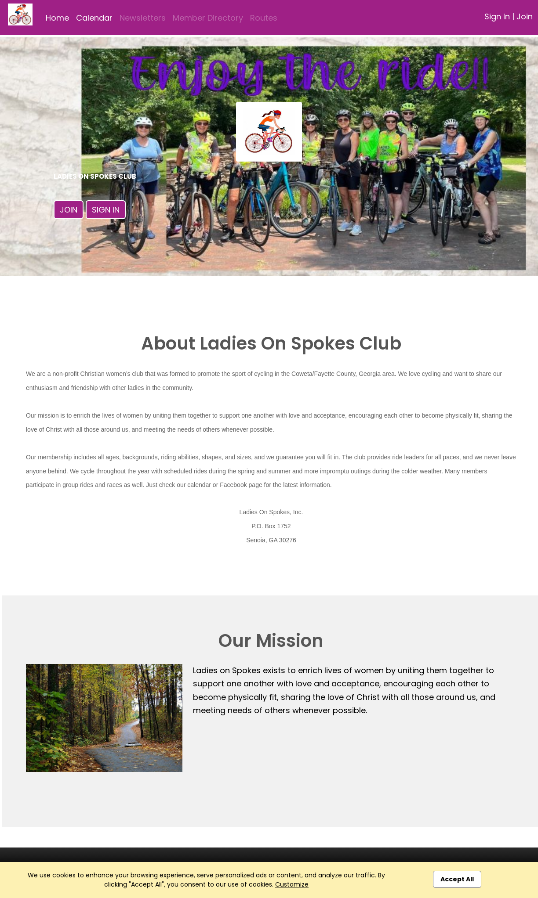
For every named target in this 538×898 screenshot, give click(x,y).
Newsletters (143, 17)
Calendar (94, 17)
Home (57, 17)
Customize (292, 884)
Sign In (497, 16)
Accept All (457, 879)
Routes (263, 17)
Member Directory (208, 17)
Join (524, 16)
